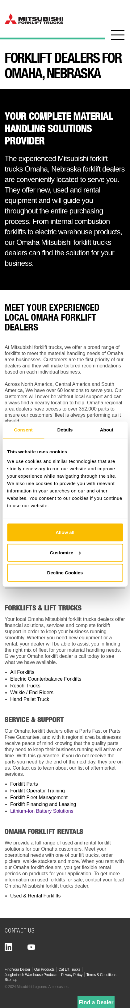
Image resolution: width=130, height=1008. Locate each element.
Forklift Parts (24, 784)
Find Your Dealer (17, 969)
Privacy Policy (71, 975)
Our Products (44, 969)
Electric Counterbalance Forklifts (45, 679)
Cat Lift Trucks (69, 969)
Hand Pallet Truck (29, 699)
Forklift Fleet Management (39, 797)
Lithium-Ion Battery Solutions (41, 811)
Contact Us (20, 930)
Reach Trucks (25, 685)
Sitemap (11, 980)
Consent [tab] (23, 429)
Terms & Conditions (101, 975)
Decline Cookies (65, 572)
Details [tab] (65, 429)
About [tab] (107, 429)
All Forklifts (22, 672)
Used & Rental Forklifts (35, 895)
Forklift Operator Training (37, 790)
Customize (65, 552)
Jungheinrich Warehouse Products (31, 975)
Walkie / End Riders (31, 692)
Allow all (65, 532)
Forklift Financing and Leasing (43, 804)
